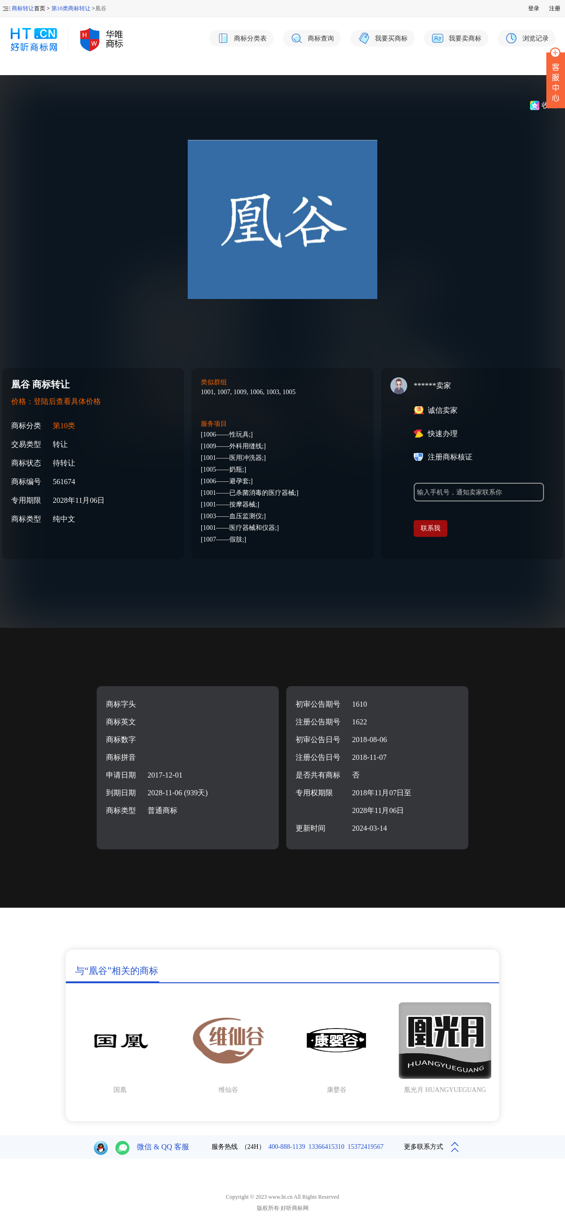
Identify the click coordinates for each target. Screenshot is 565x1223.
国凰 (120, 1089)
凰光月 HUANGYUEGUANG (445, 1089)
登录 (533, 8)
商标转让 (23, 8)
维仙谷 (228, 1089)
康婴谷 (336, 1089)
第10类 (64, 426)
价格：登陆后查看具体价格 (56, 401)
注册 (554, 8)
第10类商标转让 (71, 8)
